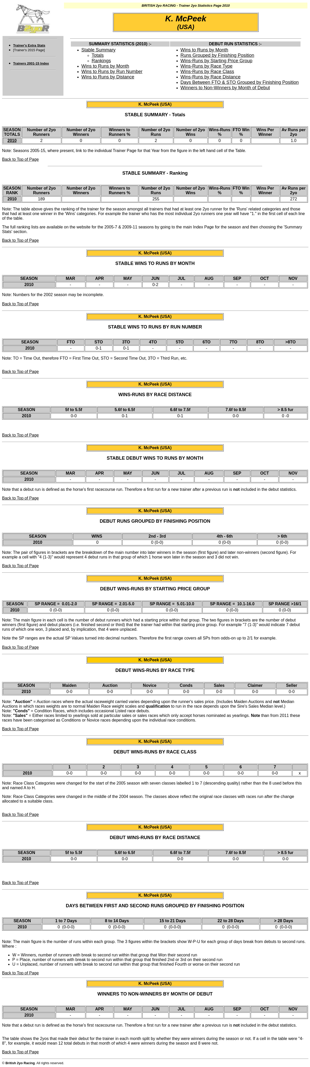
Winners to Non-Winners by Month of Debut (225, 87)
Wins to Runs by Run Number (112, 71)
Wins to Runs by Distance (107, 76)
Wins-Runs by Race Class (207, 71)
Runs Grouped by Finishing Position (217, 55)
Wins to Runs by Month (105, 66)
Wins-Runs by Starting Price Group (216, 60)
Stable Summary (98, 49)
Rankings (101, 60)
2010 (12, 140)
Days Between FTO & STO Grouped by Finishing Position (240, 82)
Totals (98, 55)
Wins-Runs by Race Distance (211, 76)
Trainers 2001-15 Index (31, 63)
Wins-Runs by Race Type (207, 66)
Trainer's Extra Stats (29, 45)
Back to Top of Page (20, 159)
